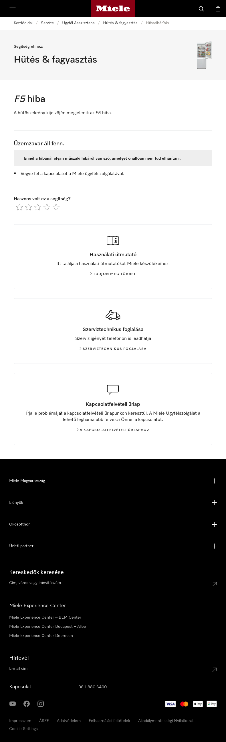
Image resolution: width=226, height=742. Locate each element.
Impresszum (20, 721)
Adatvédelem (69, 721)
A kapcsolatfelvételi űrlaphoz (113, 430)
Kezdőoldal (23, 23)
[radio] (19, 207)
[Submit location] (214, 584)
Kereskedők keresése (36, 572)
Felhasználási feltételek (109, 721)
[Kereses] (201, 8)
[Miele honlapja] (113, 8)
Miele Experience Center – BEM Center (45, 617)
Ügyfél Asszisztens (78, 23)
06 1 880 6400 (92, 687)
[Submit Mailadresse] (214, 669)
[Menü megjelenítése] (12, 8)
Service (47, 23)
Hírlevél (19, 658)
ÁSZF (44, 721)
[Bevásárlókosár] (218, 8)
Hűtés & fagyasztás (120, 23)
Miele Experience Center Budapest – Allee (47, 627)
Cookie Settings (23, 729)
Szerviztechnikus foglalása (113, 349)
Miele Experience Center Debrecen (41, 636)
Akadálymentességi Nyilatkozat (166, 721)
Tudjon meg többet (113, 274)
